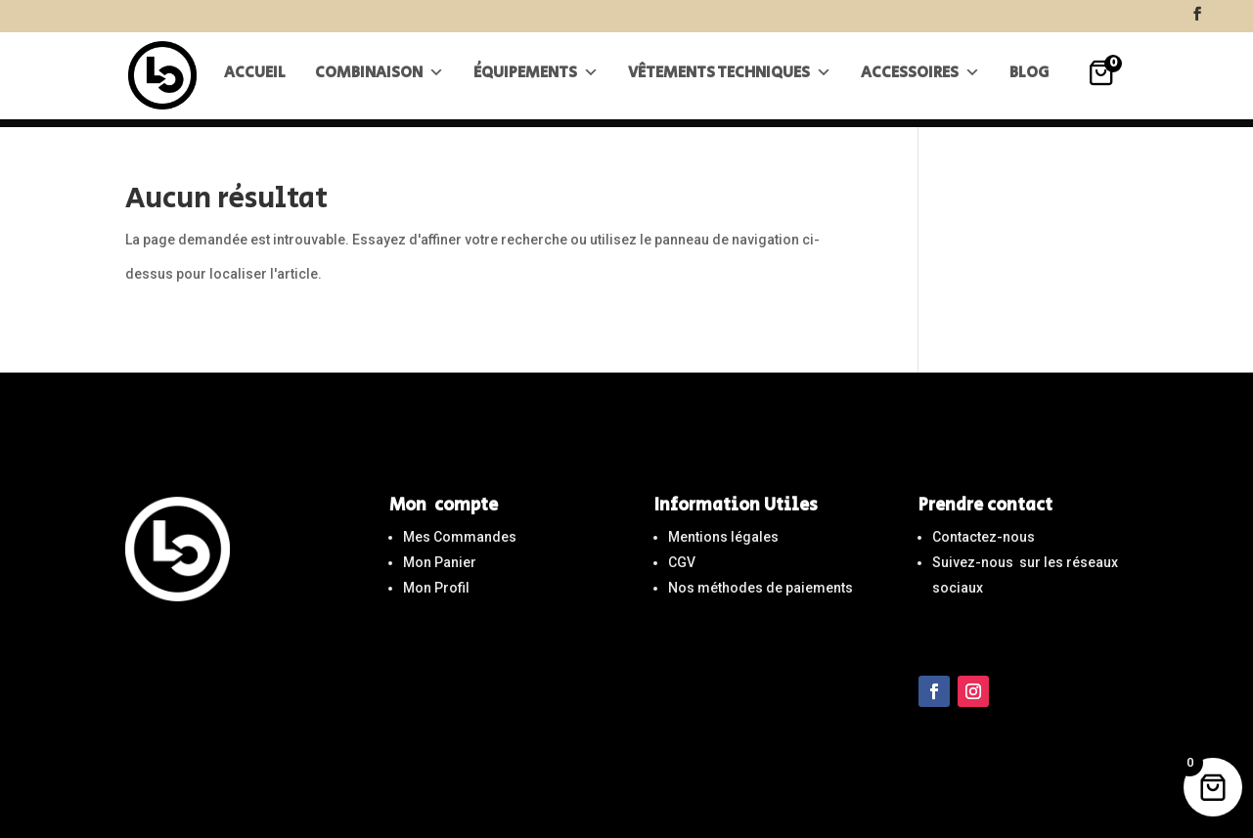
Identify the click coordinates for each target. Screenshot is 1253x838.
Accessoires (920, 81)
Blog (1029, 81)
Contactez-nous (983, 537)
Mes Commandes (459, 537)
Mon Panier (439, 562)
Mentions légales (723, 537)
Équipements (536, 81)
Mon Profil (436, 587)
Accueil (255, 81)
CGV (681, 562)
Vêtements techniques (729, 81)
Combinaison (379, 81)
